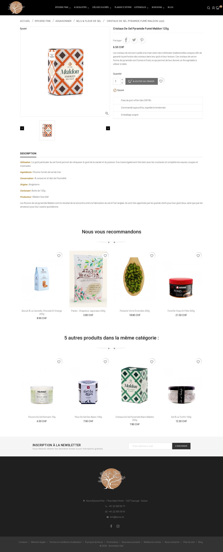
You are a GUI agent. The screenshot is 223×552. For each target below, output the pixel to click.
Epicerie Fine (63, 8)
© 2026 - (104, 546)
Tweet (134, 40)
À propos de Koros (94, 542)
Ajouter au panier (143, 81)
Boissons (158, 8)
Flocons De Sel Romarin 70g (41, 417)
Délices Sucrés (102, 8)
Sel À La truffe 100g (181, 417)
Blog (170, 7)
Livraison (23, 542)
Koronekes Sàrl (116, 546)
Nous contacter (172, 542)
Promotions (112, 542)
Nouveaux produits (131, 542)
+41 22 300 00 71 (117, 506)
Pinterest (142, 40)
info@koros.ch (117, 517)
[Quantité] (116, 81)
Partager (126, 40)
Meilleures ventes (152, 542)
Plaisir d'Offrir (123, 7)
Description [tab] (28, 153)
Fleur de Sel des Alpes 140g (88, 417)
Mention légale (38, 542)
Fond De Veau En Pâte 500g (181, 311)
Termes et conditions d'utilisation (65, 542)
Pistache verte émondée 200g (135, 311)
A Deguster (82, 8)
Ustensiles (141, 8)
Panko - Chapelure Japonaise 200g (88, 311)
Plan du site (189, 542)
